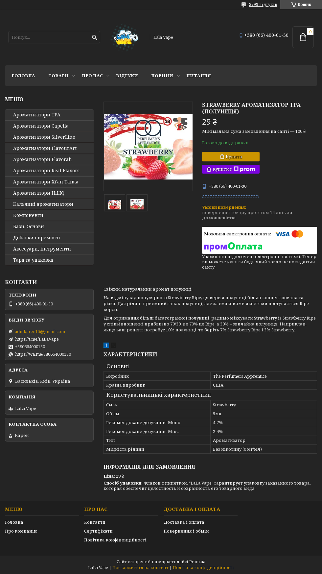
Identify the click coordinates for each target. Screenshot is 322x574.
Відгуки (127, 76)
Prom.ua (197, 561)
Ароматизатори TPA (36, 115)
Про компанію (21, 531)
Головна (23, 76)
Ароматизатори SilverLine (44, 137)
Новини (162, 76)
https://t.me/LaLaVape (37, 339)
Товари (58, 76)
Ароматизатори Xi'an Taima (46, 182)
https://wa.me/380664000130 (43, 354)
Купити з (234, 169)
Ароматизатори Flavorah (42, 159)
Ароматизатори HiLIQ (38, 193)
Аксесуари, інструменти (42, 249)
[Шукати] (94, 37)
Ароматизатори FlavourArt (45, 148)
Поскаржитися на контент (140, 567)
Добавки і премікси (36, 238)
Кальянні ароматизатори (43, 204)
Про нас (92, 76)
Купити (234, 156)
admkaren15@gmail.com (40, 331)
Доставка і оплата (184, 522)
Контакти (94, 522)
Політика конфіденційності (115, 540)
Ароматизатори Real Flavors (46, 171)
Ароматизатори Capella (41, 126)
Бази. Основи (28, 226)
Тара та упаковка (33, 260)
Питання (198, 76)
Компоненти (28, 215)
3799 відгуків (263, 4)
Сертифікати (98, 531)
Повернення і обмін (186, 531)
